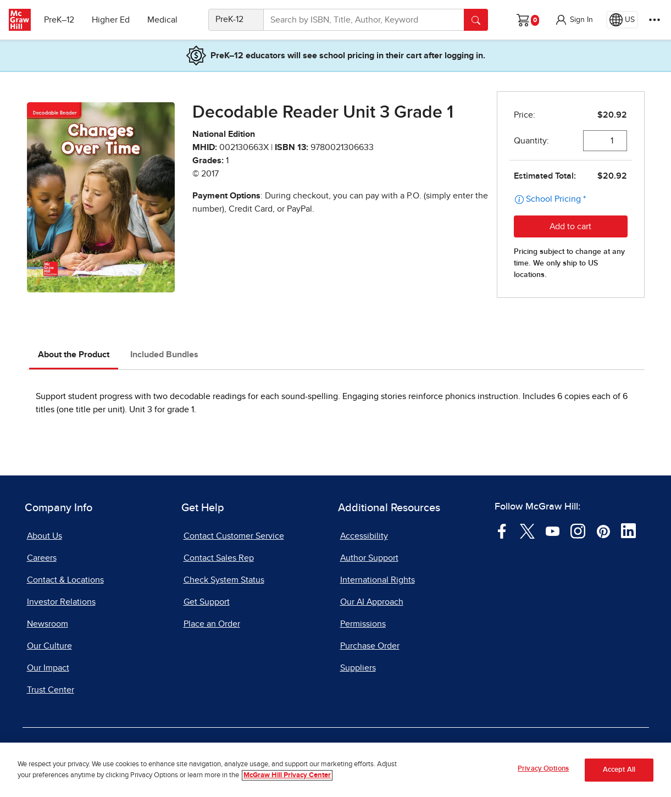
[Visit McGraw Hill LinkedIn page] (628, 530)
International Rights (377, 579)
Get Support (207, 601)
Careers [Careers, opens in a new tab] (42, 558)
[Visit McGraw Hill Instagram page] (577, 530)
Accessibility (364, 536)
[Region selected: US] (622, 20)
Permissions (363, 623)
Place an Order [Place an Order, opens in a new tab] (212, 623)
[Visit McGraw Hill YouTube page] (552, 530)
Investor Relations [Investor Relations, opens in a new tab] (61, 601)
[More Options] (654, 19)
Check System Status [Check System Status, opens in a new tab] (224, 579)
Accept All (619, 770)
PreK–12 (59, 19)
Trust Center (50, 689)
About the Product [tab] (73, 354)
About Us (44, 536)
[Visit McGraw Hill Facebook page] (502, 530)
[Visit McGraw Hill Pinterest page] (603, 530)
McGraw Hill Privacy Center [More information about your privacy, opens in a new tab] (287, 775)
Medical (162, 19)
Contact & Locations (65, 579)
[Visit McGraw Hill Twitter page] (527, 530)
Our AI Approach (371, 601)
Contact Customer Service (234, 536)
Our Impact (48, 667)
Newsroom (47, 623)
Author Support (369, 558)
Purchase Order (370, 645)
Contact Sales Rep (219, 558)
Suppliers (358, 667)
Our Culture (49, 645)
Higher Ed (111, 19)
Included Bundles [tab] (164, 354)
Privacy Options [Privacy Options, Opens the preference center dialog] (543, 769)
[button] (573, 19)
